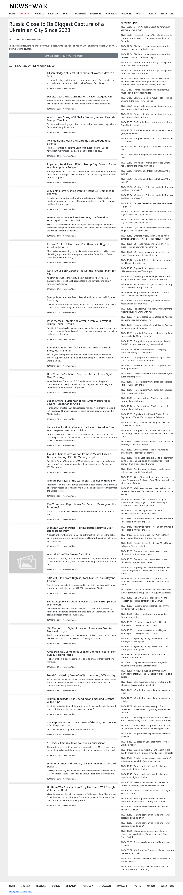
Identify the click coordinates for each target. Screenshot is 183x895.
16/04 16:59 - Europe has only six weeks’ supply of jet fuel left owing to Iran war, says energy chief (146, 343)
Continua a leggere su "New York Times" (63, 55)
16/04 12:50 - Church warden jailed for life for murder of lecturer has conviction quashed (146, 683)
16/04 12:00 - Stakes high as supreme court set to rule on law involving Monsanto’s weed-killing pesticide (146, 727)
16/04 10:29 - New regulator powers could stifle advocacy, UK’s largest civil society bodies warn (143, 800)
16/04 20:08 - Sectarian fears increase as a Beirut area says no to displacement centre (146, 213)
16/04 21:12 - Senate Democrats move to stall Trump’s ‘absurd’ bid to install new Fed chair (146, 99)
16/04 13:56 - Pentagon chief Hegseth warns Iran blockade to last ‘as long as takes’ (144, 553)
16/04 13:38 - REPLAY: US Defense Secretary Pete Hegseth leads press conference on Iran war (144, 599)
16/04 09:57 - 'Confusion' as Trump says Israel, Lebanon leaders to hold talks (147, 852)
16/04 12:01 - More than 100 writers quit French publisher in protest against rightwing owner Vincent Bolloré (146, 709)
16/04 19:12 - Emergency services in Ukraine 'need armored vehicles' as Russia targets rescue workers (145, 237)
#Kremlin (80, 13)
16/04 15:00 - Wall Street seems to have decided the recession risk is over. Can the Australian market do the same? (147, 491)
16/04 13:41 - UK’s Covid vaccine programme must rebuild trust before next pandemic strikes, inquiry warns (145, 581)
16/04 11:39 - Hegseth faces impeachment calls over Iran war (146, 735)
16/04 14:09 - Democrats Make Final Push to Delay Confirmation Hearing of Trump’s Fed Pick (145, 536)
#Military (95, 13)
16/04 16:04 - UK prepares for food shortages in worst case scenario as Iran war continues (146, 359)
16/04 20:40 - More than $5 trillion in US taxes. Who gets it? (145, 172)
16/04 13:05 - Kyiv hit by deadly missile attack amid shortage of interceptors (145, 640)
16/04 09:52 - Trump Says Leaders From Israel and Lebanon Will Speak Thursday (145, 868)
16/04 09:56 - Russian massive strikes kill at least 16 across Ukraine (145, 860)
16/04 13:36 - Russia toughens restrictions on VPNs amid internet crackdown (145, 607)
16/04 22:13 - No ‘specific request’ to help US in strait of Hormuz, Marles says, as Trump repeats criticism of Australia (147, 38)
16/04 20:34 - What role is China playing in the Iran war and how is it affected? (147, 189)
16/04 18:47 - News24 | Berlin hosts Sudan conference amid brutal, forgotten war (147, 262)
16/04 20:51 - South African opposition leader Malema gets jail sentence (146, 132)
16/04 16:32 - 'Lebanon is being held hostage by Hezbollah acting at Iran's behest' (143, 351)
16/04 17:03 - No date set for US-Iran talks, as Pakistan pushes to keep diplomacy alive (147, 318)
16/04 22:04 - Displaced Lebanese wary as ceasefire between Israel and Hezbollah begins (145, 48)
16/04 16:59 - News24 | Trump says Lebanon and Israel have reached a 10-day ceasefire (147, 335)
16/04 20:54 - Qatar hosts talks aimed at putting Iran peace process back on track (146, 107)
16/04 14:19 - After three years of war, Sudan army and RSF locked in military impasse (147, 520)
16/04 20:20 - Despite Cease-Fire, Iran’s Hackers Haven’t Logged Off (147, 205)
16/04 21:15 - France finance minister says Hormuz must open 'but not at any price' (145, 91)
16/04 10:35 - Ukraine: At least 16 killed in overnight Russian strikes (145, 792)
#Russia (39, 13)
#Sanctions (167, 13)
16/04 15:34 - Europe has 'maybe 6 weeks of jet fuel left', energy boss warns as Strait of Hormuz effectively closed (147, 433)
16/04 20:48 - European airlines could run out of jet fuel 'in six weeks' (147, 140)
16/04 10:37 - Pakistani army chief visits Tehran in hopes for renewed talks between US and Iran (144, 784)
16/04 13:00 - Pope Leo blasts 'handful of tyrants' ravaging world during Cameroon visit (144, 664)
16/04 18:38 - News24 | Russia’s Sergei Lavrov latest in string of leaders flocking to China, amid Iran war (146, 278)
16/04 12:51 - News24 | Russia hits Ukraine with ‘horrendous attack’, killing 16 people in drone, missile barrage (146, 673)
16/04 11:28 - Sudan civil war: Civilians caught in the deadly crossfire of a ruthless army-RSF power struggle (147, 751)
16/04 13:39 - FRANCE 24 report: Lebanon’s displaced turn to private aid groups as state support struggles (146, 591)
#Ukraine (126, 13)
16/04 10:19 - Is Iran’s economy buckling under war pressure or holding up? (145, 816)
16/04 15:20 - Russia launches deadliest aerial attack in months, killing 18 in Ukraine (147, 443)
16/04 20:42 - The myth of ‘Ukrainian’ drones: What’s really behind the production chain (145, 164)
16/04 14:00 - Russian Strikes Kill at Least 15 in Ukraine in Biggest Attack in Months (147, 544)
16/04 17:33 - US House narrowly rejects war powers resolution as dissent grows (145, 302)
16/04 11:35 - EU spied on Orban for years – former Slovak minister (145, 743)
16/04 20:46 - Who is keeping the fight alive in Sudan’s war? (146, 148)
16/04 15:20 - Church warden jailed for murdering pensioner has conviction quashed (144, 451)
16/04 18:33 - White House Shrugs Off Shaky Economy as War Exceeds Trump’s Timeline (146, 286)
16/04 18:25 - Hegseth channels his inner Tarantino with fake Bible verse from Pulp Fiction (145, 294)
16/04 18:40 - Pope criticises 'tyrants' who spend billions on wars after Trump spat (144, 270)
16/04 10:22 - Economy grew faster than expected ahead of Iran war (144, 808)
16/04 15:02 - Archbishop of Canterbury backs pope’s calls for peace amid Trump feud (146, 470)
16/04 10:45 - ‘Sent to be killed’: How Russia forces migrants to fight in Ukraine (144, 768)
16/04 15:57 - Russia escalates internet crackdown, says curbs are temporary (147, 375)
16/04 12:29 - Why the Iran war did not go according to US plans (147, 691)
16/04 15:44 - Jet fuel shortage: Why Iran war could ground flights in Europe (145, 399)
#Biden (152, 13)
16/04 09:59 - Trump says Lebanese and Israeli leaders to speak (146, 844)
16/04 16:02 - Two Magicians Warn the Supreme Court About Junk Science (146, 367)
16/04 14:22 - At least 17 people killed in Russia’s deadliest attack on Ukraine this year (144, 512)
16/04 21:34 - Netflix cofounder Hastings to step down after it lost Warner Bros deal (146, 64)
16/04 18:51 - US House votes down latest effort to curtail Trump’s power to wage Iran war (145, 245)
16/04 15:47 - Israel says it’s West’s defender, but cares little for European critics (146, 383)
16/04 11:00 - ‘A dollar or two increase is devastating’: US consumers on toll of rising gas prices (146, 759)
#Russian (53, 13)
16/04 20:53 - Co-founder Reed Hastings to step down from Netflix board (146, 124)
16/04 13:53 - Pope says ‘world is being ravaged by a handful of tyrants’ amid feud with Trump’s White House (145, 570)
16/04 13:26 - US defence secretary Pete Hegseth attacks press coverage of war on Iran (144, 624)
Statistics (25, 13)
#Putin (140, 13)
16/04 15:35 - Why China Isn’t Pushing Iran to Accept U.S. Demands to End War (146, 424)
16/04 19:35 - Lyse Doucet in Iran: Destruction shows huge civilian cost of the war (146, 229)
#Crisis (67, 13)
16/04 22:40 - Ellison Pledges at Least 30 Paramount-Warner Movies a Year (146, 28)
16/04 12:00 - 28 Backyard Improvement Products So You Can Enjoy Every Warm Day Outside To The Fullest (146, 719)
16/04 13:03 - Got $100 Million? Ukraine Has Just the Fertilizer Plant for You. (145, 656)
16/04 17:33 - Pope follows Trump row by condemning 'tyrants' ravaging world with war (146, 310)
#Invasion (111, 13)
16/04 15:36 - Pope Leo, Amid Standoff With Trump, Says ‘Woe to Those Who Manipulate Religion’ (145, 416)
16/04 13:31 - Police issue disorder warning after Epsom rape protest (144, 615)
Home (12, 13)
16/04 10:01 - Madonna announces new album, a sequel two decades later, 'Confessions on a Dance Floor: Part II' (145, 834)
